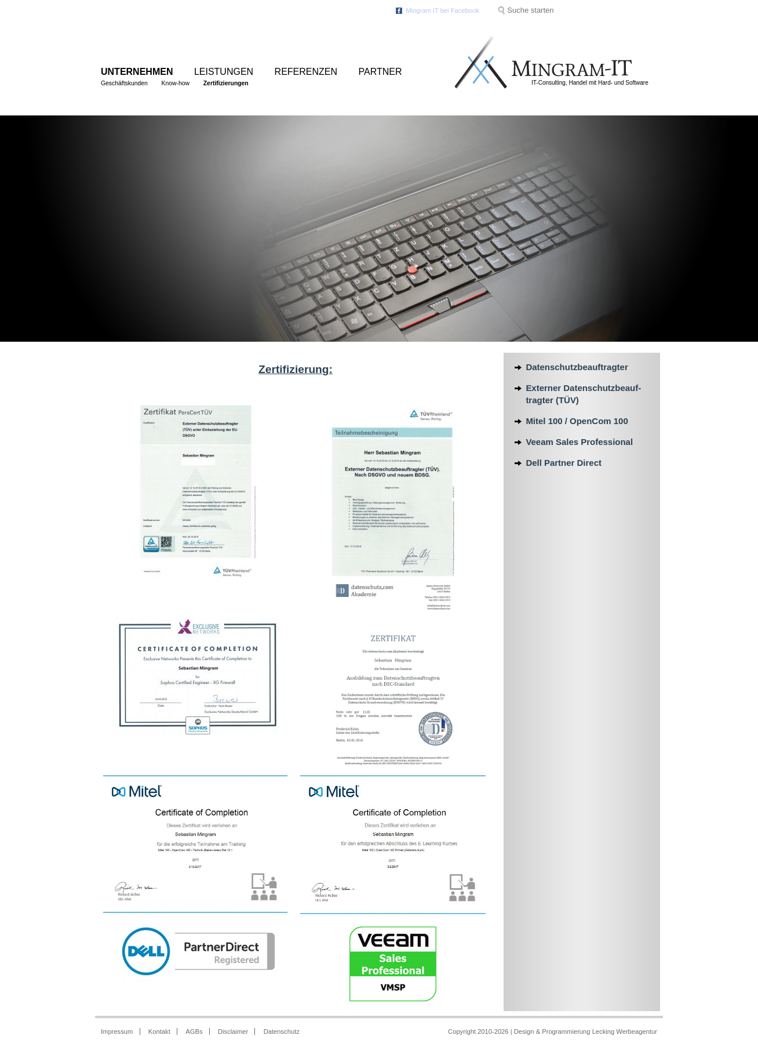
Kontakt (159, 1031)
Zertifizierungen (226, 83)
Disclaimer (233, 1031)
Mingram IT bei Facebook (442, 10)
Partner (380, 72)
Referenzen (306, 72)
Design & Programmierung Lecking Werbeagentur (585, 1031)
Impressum (117, 1031)
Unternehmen (137, 72)
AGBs (193, 1031)
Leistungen (223, 72)
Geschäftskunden (124, 83)
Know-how (176, 83)
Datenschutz (282, 1031)
